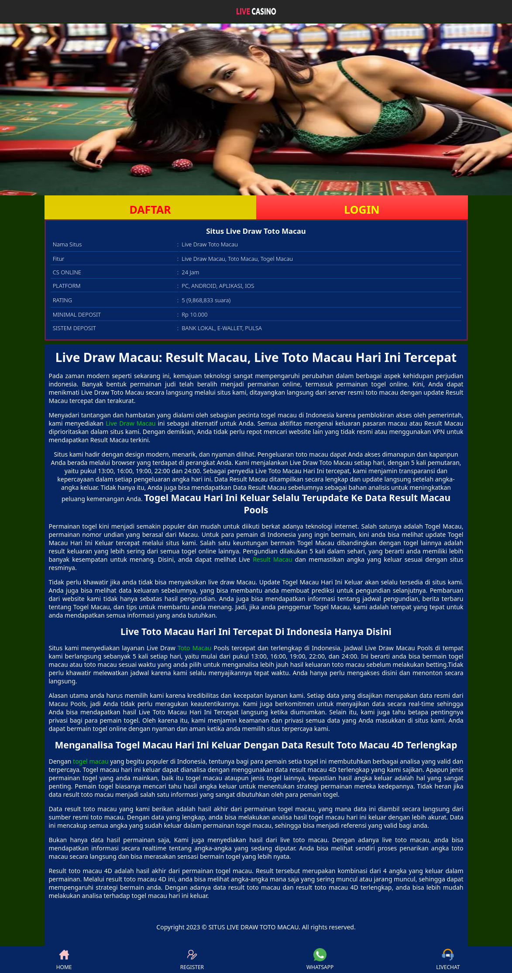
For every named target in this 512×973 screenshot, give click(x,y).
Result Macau (272, 559)
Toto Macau (195, 648)
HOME (64, 959)
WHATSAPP (319, 959)
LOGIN (361, 209)
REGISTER (192, 959)
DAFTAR (150, 209)
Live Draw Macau (130, 423)
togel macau (91, 761)
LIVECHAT (448, 959)
